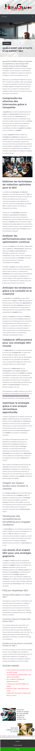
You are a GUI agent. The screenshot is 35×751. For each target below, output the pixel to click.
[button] (32, 16)
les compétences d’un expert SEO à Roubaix (16, 396)
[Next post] (32, 729)
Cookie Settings (17, 745)
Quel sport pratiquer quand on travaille (12, 729)
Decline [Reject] (18, 741)
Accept (18, 749)
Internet (7, 43)
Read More (18, 737)
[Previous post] (2, 714)
